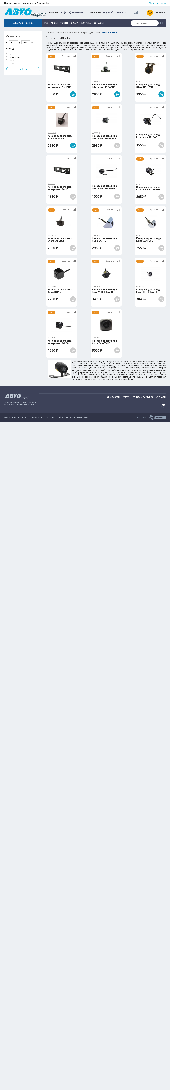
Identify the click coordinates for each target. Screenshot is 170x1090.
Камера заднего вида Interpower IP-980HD (104, 137)
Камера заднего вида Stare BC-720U (60, 239)
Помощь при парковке (67, 32)
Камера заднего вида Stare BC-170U (148, 86)
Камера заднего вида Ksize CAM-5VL (148, 239)
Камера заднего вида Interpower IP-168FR (104, 187)
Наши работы (51, 23)
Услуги (64, 23)
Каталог (50, 32)
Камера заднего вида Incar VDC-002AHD (104, 290)
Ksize (12, 60)
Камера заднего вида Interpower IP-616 (60, 188)
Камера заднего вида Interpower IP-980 (60, 342)
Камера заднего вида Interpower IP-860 (148, 136)
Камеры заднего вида (89, 32)
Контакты (99, 23)
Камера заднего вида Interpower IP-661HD (148, 188)
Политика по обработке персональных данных (68, 417)
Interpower (15, 57)
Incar (12, 54)
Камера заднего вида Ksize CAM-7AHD (104, 342)
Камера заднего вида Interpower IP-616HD (60, 86)
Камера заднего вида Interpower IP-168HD (104, 86)
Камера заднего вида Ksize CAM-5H (104, 239)
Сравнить (69, 56)
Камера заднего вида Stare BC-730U (60, 137)
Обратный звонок (157, 3)
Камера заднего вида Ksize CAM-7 (60, 290)
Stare (12, 63)
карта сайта (36, 417)
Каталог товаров (23, 23)
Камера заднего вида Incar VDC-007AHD (148, 290)
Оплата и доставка (81, 23)
